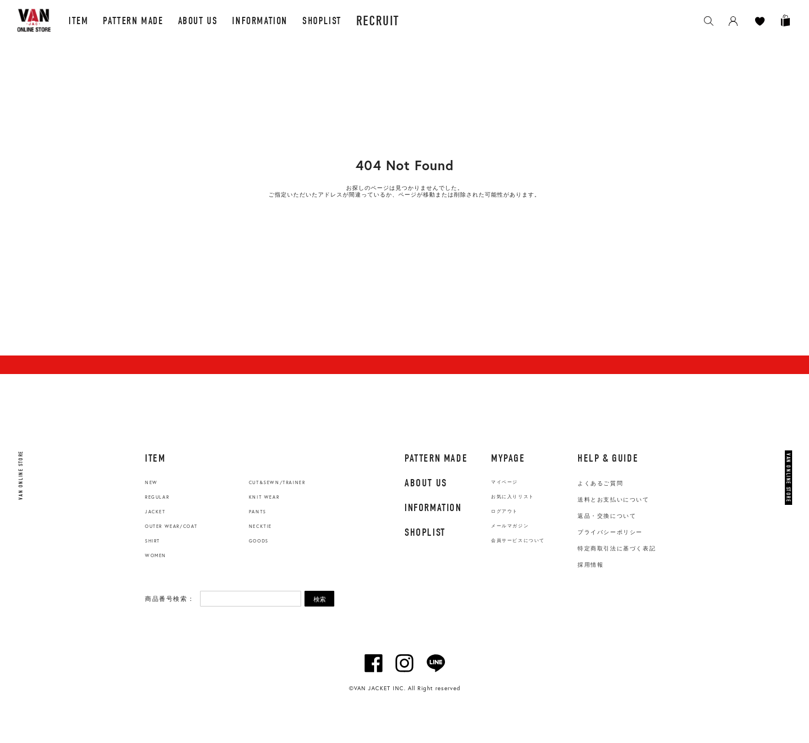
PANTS (257, 511)
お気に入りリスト (512, 496)
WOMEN (155, 555)
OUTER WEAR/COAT (171, 526)
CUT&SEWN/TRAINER (277, 482)
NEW (151, 482)
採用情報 (590, 565)
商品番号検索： (169, 599)
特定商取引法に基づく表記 (617, 548)
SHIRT (152, 541)
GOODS (259, 541)
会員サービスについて (518, 540)
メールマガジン (510, 525)
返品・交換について (607, 516)
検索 (319, 599)
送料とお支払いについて (613, 499)
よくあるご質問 (600, 483)
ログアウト (504, 511)
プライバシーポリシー (610, 532)
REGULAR (157, 497)
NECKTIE (260, 526)
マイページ (504, 482)
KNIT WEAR (264, 497)
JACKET (155, 511)
